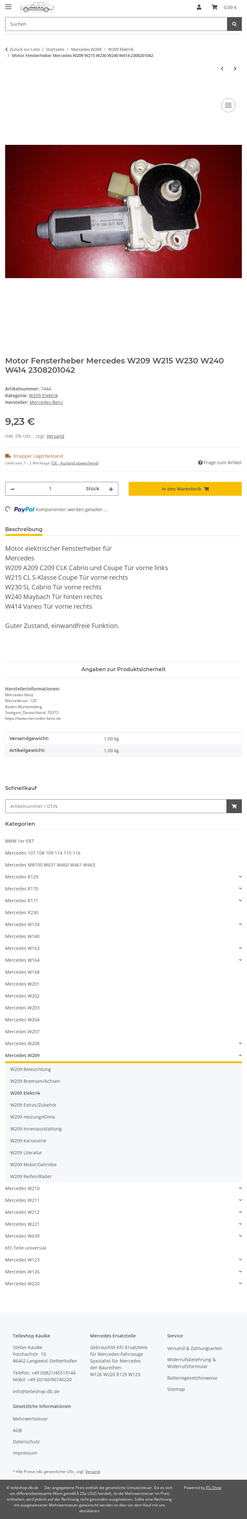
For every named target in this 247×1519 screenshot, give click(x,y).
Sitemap (176, 1389)
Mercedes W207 (22, 1031)
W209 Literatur (26, 1152)
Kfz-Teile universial (25, 1248)
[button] (199, 7)
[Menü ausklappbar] (8, 4)
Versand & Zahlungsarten (194, 1348)
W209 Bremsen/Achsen (35, 1081)
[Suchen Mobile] (116, 24)
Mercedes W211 (22, 1200)
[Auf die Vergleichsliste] (228, 105)
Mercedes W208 (22, 1043)
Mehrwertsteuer (30, 1419)
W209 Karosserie (28, 1141)
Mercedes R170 (21, 889)
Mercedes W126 (22, 1272)
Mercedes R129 (21, 877)
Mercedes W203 (22, 1008)
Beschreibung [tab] (23, 529)
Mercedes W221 (22, 1224)
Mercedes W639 (22, 1236)
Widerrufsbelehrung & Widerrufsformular (191, 1362)
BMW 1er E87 (19, 841)
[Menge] (50, 488)
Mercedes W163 (22, 948)
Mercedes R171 (21, 900)
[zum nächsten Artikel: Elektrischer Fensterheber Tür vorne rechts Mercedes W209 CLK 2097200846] (235, 68)
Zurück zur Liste (25, 49)
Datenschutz (26, 1442)
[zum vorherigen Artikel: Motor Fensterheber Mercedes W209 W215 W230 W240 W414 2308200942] (222, 68)
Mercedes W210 (22, 1188)
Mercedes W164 (22, 960)
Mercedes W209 (22, 1055)
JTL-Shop (213, 1487)
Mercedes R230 (21, 912)
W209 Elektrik (43, 395)
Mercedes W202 (22, 996)
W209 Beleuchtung (30, 1069)
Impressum (25, 1453)
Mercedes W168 (22, 972)
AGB (17, 1430)
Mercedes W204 (22, 1020)
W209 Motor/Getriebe (33, 1164)
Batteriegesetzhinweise (192, 1378)
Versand (55, 436)
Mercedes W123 (22, 1260)
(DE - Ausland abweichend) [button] (75, 463)
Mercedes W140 (22, 936)
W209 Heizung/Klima (32, 1117)
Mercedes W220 (22, 1283)
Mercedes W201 (22, 984)
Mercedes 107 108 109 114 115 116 (42, 853)
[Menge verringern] (12, 488)
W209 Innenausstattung (36, 1129)
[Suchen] (234, 24)
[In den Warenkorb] (10, 89)
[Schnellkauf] (116, 806)
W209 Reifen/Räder (31, 1176)
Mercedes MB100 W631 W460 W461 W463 (50, 865)
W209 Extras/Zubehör (33, 1105)
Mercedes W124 (22, 924)
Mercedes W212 (22, 1212)
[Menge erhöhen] (111, 488)
